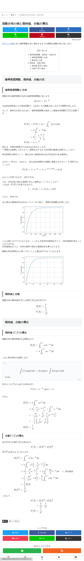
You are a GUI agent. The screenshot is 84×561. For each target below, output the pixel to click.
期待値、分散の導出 (38, 63)
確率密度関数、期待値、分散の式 (43, 55)
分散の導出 (38, 69)
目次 (39, 50)
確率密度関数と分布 (40, 58)
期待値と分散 (37, 60)
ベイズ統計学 (14, 521)
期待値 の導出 (40, 66)
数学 (5, 521)
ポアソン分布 (8, 44)
